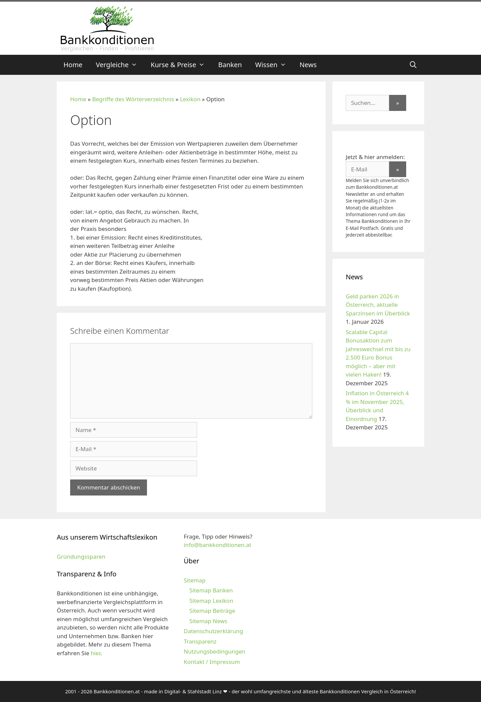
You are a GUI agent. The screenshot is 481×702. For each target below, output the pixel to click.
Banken (230, 64)
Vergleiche (120, 65)
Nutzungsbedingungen (215, 651)
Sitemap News (208, 621)
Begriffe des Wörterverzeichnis (133, 99)
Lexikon (190, 99)
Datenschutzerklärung (213, 631)
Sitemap (194, 580)
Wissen (274, 65)
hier (95, 653)
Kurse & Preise (181, 65)
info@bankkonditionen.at (217, 545)
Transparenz (200, 641)
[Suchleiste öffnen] (413, 65)
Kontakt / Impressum (212, 662)
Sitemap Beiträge (212, 610)
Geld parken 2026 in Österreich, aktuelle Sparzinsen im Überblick (378, 304)
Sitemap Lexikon (211, 600)
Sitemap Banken (211, 590)
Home (73, 64)
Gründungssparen (81, 556)
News (308, 64)
